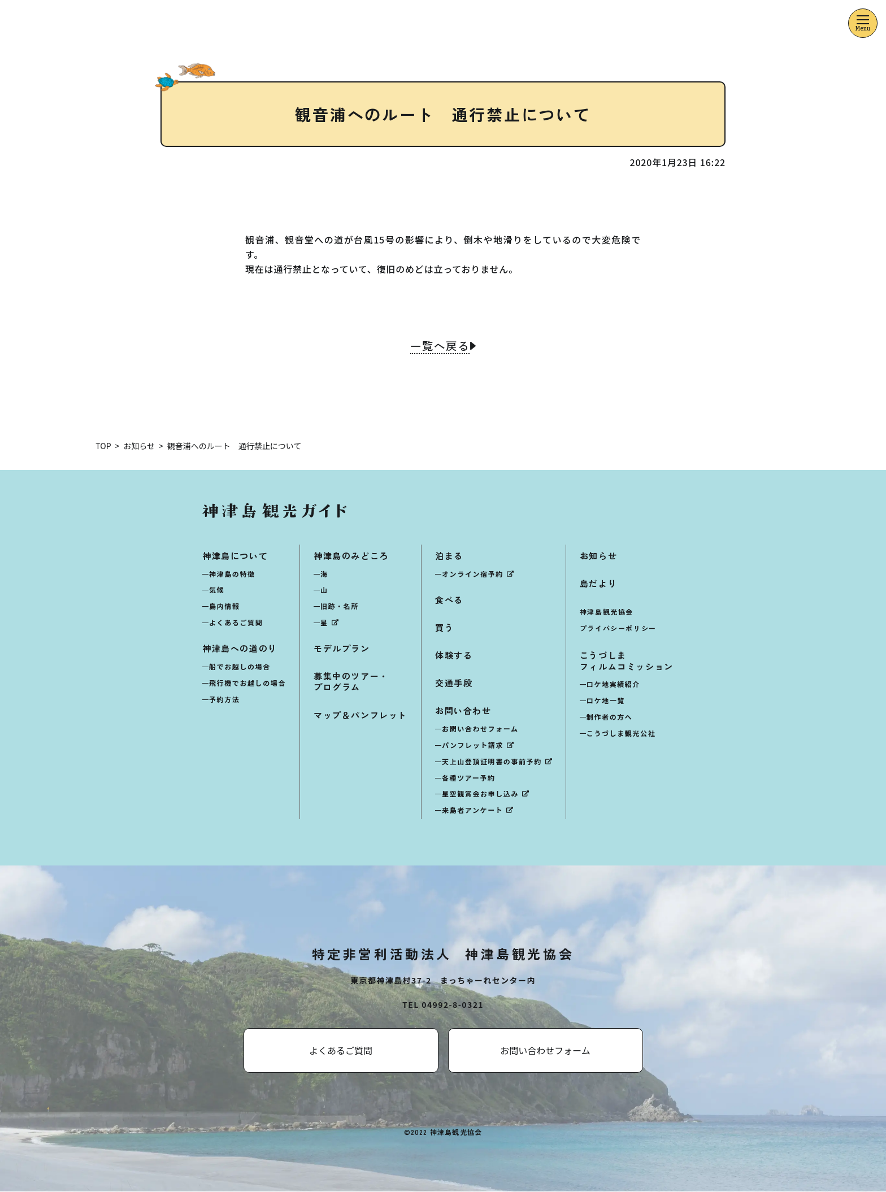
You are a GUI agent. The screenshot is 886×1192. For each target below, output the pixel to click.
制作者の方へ (610, 717)
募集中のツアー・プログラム (351, 682)
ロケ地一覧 (606, 701)
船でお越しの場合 (240, 667)
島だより (598, 583)
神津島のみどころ (351, 556)
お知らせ (598, 556)
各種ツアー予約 (468, 777)
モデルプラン (342, 649)
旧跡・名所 (339, 606)
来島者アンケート (472, 810)
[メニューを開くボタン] (863, 23)
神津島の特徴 (232, 573)
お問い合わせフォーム (480, 729)
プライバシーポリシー (618, 628)
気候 (216, 590)
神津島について (235, 556)
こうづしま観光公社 (621, 733)
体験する (453, 656)
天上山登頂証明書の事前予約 (492, 762)
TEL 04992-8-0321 (443, 1005)
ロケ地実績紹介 (613, 684)
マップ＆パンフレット (360, 715)
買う (444, 627)
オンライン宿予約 (472, 573)
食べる (449, 600)
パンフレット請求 (472, 745)
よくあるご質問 (236, 623)
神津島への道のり (239, 649)
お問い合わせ (463, 711)
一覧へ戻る (440, 347)
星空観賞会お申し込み (480, 794)
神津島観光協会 (606, 612)
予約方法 (224, 699)
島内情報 (224, 606)
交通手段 (453, 683)
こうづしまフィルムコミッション (627, 661)
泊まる (449, 556)
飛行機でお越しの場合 (247, 683)
